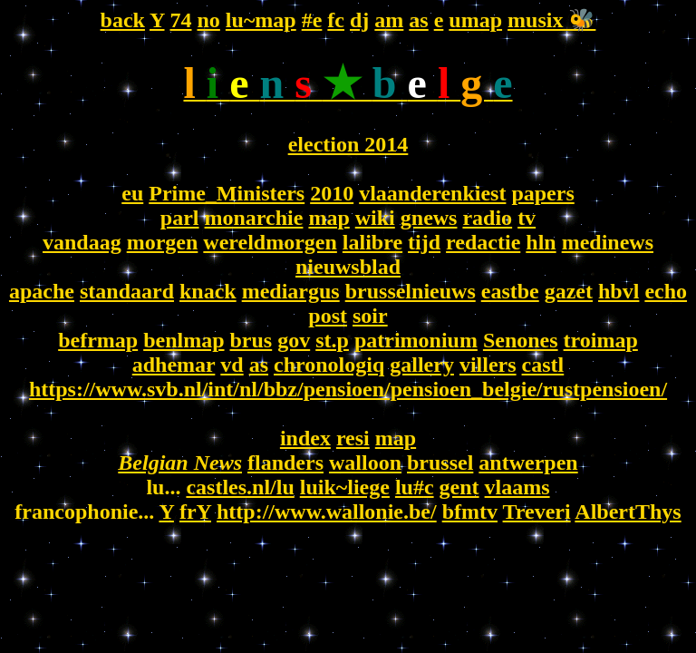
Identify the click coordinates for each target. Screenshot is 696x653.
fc (335, 20)
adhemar (174, 364)
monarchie (254, 217)
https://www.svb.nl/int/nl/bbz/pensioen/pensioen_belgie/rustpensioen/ (348, 389)
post (327, 315)
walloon (365, 462)
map (328, 217)
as (418, 20)
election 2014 (348, 144)
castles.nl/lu (240, 487)
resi (353, 438)
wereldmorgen (270, 242)
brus (251, 340)
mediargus (291, 291)
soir (370, 315)
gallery (422, 364)
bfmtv (470, 511)
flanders (285, 462)
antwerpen (527, 462)
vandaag (82, 242)
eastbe (510, 291)
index (305, 438)
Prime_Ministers (226, 193)
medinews (607, 242)
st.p (332, 340)
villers (488, 364)
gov (293, 340)
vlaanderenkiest (432, 193)
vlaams (517, 487)
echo (665, 291)
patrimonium (416, 340)
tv (526, 217)
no (209, 20)
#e (312, 20)
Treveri (537, 511)
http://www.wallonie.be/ (327, 511)
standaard (127, 291)
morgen (162, 242)
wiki (375, 217)
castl (543, 364)
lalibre (372, 242)
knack (208, 291)
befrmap (98, 340)
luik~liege (345, 487)
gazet (569, 291)
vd (231, 364)
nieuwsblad (348, 266)
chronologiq (329, 364)
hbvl (618, 291)
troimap (601, 340)
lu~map (261, 20)
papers (542, 193)
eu (132, 193)
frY (195, 511)
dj (359, 20)
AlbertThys (628, 511)
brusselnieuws (410, 291)
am (388, 20)
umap (475, 20)
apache (41, 291)
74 (181, 20)
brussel (440, 462)
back (123, 20)
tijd (424, 242)
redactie (483, 242)
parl (179, 217)
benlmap (183, 340)
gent (459, 487)
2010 (331, 193)
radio (487, 217)
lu (404, 487)
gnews (429, 217)
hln (541, 242)
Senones (520, 340)
